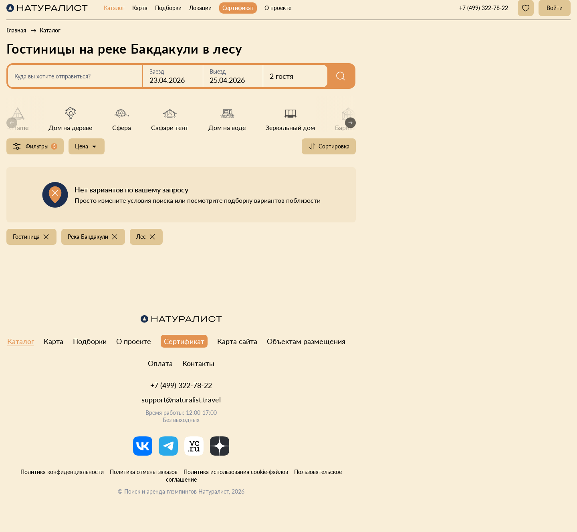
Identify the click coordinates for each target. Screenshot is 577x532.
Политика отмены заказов (144, 471)
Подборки (168, 7)
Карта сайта (237, 341)
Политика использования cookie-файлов (236, 471)
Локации (200, 7)
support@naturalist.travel (181, 399)
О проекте (277, 7)
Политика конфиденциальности (62, 471)
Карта (139, 7)
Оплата (160, 363)
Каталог (114, 7)
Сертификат (238, 7)
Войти (555, 7)
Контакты (198, 363)
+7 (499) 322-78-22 (181, 385)
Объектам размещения (306, 341)
